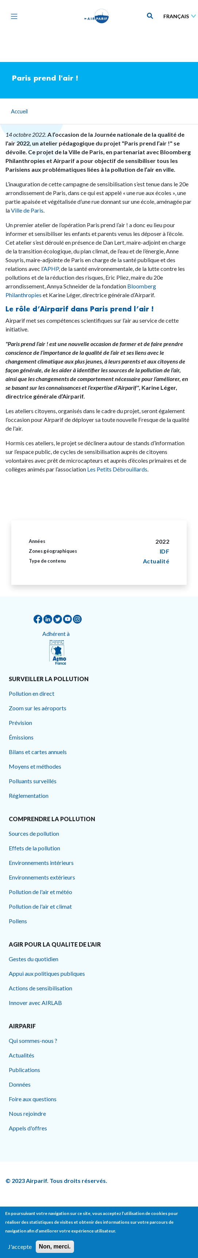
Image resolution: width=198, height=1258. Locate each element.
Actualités (21, 1055)
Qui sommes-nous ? (33, 1040)
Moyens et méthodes (35, 766)
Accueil (19, 111)
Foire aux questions (33, 1098)
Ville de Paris (27, 210)
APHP (51, 268)
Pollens (18, 920)
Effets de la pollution (34, 848)
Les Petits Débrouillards (117, 469)
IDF (165, 551)
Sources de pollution (34, 833)
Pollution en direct (31, 693)
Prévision (20, 722)
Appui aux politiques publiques (47, 973)
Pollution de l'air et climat (40, 906)
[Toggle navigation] (12, 16)
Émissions (21, 737)
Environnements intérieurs (41, 862)
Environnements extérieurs (42, 877)
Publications (24, 1069)
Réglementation (28, 795)
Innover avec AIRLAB (35, 1002)
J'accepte (20, 1250)
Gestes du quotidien (33, 958)
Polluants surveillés (33, 780)
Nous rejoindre (27, 1113)
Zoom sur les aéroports (37, 707)
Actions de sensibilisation (40, 988)
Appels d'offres (28, 1128)
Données (20, 1084)
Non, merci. (55, 1250)
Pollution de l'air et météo (40, 891)
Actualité (156, 561)
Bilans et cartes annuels (38, 751)
